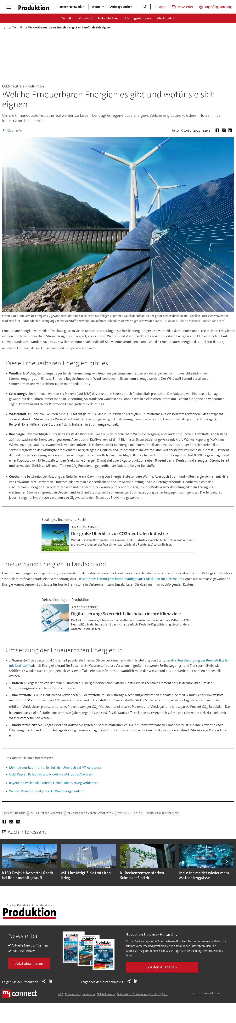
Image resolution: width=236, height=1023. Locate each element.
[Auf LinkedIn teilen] (230, 131)
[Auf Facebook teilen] (218, 131)
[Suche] (145, 7)
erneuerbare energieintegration (90, 813)
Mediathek (164, 18)
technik (123, 813)
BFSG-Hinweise (106, 994)
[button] (226, 861)
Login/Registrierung (218, 7)
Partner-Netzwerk (70, 7)
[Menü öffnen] (9, 7)
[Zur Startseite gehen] (33, 7)
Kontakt (155, 994)
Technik (66, 18)
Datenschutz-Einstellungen (133, 994)
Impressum (88, 994)
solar (138, 813)
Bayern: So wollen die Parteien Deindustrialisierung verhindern (53, 783)
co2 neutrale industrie (47, 813)
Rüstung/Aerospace (138, 18)
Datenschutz (72, 994)
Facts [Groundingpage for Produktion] (165, 994)
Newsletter (185, 7)
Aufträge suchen (121, 7)
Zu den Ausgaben (162, 967)
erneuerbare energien (162, 813)
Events (96, 7)
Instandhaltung (108, 18)
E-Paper (160, 7)
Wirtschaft (85, 18)
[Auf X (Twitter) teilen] (224, 131)
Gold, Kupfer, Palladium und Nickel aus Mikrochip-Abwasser (51, 774)
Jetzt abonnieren (29, 963)
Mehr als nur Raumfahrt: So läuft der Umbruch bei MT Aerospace (55, 767)
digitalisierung (15, 813)
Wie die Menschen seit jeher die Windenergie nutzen (46, 791)
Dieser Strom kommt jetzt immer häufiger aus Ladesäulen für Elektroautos (131, 579)
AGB (60, 994)
